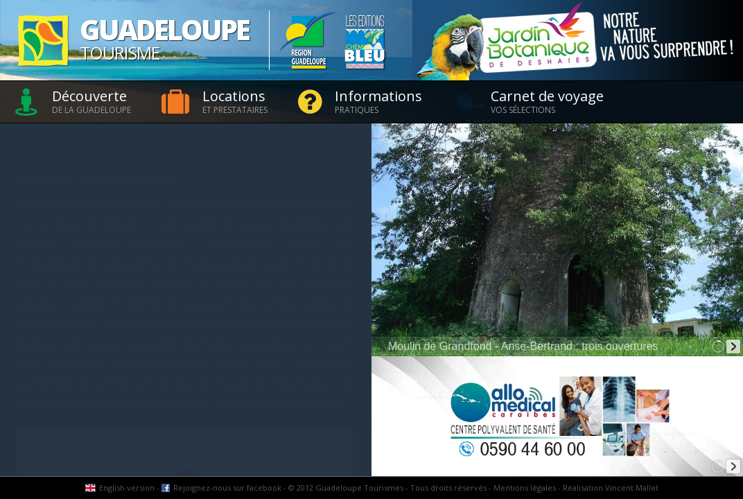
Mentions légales (524, 487)
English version (127, 487)
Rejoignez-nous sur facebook (227, 487)
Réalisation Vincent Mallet (610, 487)
